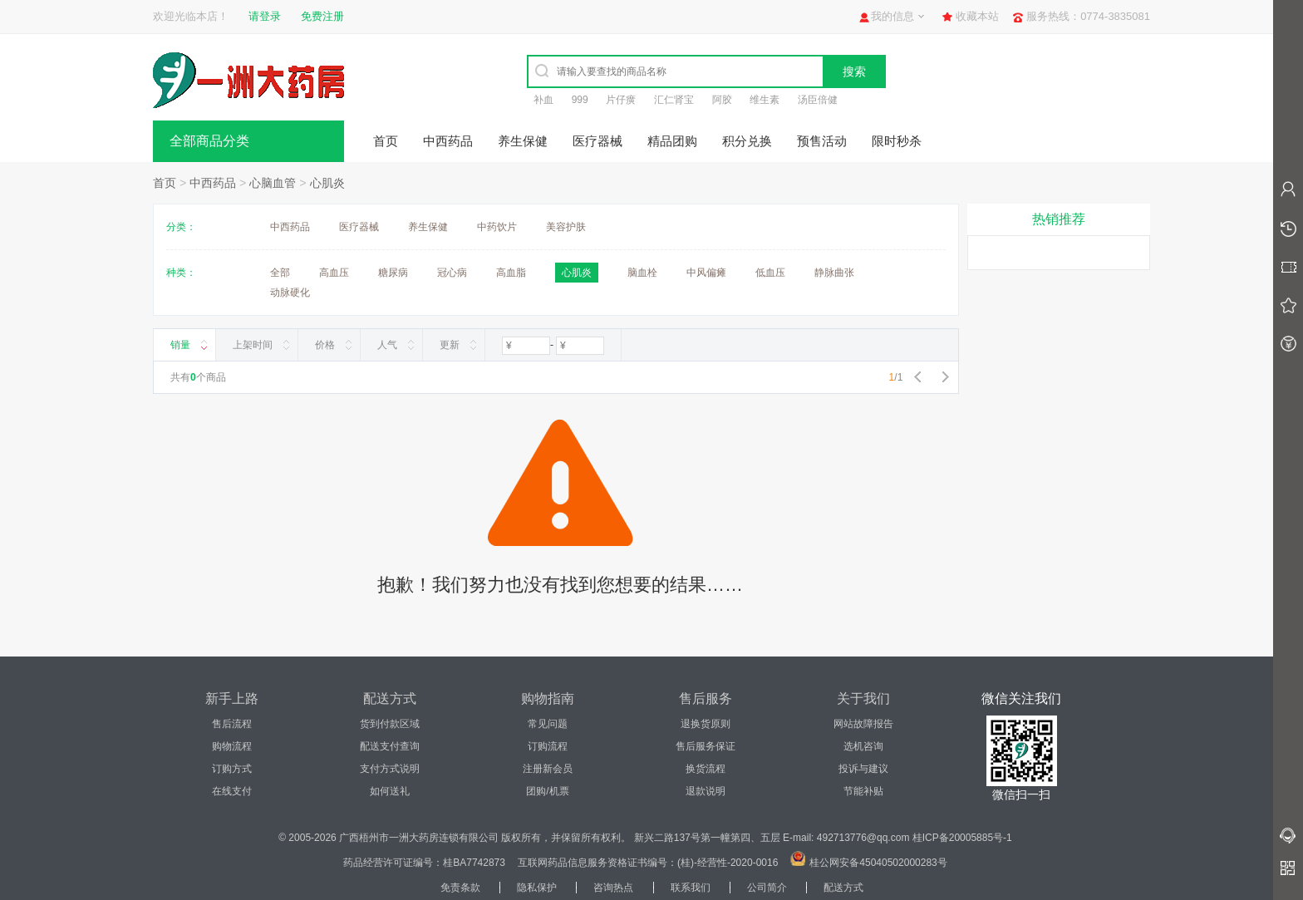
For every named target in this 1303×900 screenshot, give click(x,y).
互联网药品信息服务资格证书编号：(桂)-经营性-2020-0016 (648, 862)
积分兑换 (747, 141)
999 (580, 100)
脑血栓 (642, 272)
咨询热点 (613, 887)
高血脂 (511, 272)
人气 (387, 345)
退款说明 (705, 791)
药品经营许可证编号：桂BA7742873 (424, 862)
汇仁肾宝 (674, 100)
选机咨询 (863, 746)
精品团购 (672, 141)
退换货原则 (705, 724)
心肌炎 (327, 182)
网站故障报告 (863, 724)
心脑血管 (272, 182)
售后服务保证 (705, 746)
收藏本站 (977, 16)
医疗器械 (597, 141)
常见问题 (548, 724)
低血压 (770, 272)
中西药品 (448, 141)
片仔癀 (621, 100)
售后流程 (232, 724)
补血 (543, 100)
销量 (180, 345)
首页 (385, 141)
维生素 (764, 100)
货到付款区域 (390, 724)
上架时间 (253, 345)
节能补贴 (863, 791)
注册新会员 (548, 769)
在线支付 (232, 791)
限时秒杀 (897, 141)
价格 (325, 345)
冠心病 (452, 272)
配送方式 (843, 887)
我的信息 (892, 16)
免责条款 (460, 887)
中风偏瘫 (706, 272)
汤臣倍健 (818, 100)
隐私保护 (537, 887)
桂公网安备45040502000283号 (878, 862)
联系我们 (691, 887)
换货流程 (705, 769)
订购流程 (548, 746)
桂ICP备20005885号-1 (962, 837)
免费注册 (322, 16)
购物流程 (232, 746)
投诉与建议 (863, 769)
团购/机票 (547, 791)
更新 (450, 345)
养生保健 (523, 141)
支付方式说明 (390, 769)
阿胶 (722, 100)
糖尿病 (393, 272)
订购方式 (232, 769)
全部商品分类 (209, 141)
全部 (280, 272)
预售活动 (822, 141)
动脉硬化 (290, 292)
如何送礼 (390, 791)
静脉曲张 (834, 272)
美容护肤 (566, 227)
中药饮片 (497, 227)
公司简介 (767, 887)
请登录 (264, 16)
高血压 (334, 272)
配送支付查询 (390, 746)
